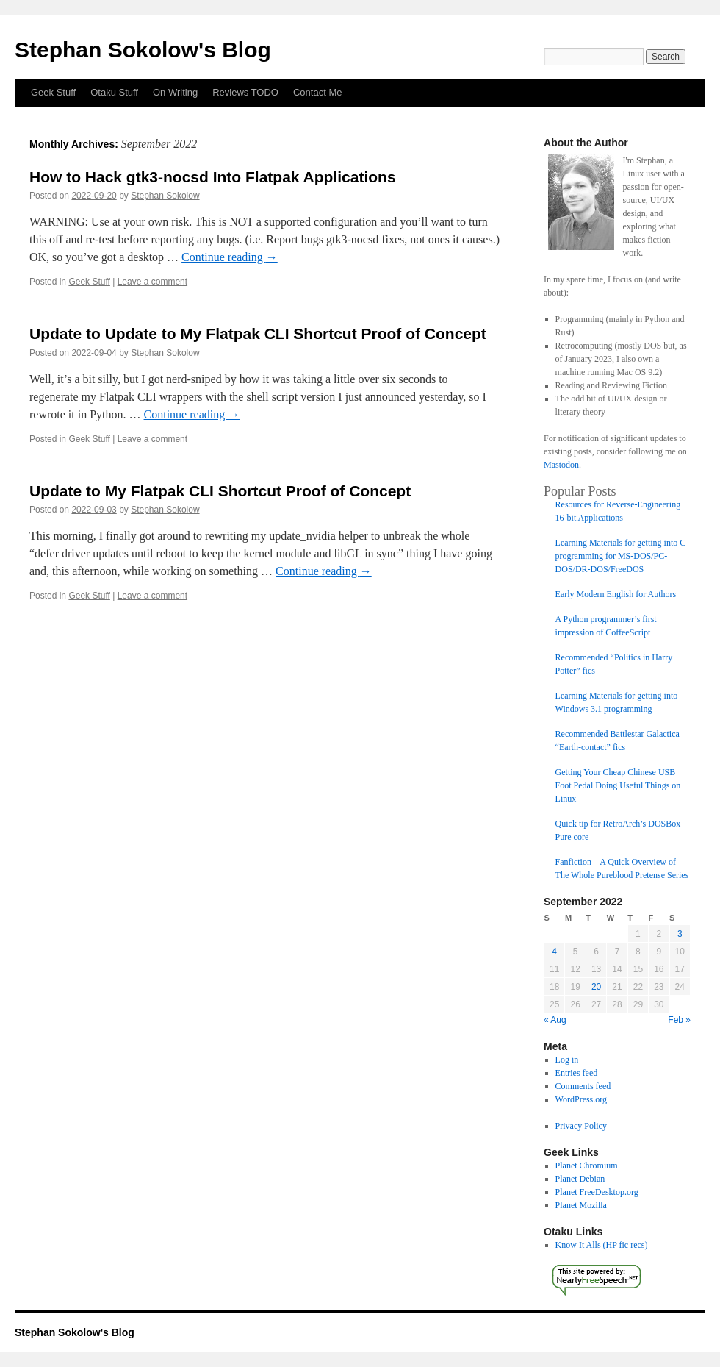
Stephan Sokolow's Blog (143, 50)
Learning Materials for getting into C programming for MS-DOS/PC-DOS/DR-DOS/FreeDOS (620, 556)
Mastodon (561, 465)
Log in (567, 1059)
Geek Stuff (53, 92)
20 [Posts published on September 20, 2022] (596, 987)
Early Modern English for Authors (616, 594)
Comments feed (583, 1086)
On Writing (175, 92)
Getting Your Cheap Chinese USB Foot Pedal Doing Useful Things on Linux (618, 785)
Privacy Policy (581, 1126)
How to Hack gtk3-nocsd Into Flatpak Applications (212, 176)
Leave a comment (152, 281)
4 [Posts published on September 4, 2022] (554, 951)
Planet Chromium (586, 1165)
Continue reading (229, 257)
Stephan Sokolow (165, 195)
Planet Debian (580, 1179)
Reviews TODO (245, 92)
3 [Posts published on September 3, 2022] (680, 934)
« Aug (555, 1020)
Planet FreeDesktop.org (596, 1192)
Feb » (679, 1020)
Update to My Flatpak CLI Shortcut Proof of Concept (220, 490)
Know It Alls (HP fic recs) (601, 1245)
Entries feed (576, 1073)
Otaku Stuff (114, 92)
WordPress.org (581, 1099)
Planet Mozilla (581, 1205)
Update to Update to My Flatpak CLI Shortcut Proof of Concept (257, 333)
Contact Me (317, 92)
